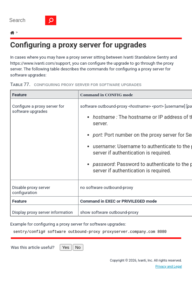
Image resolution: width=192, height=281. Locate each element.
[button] (51, 20)
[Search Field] (31, 20)
